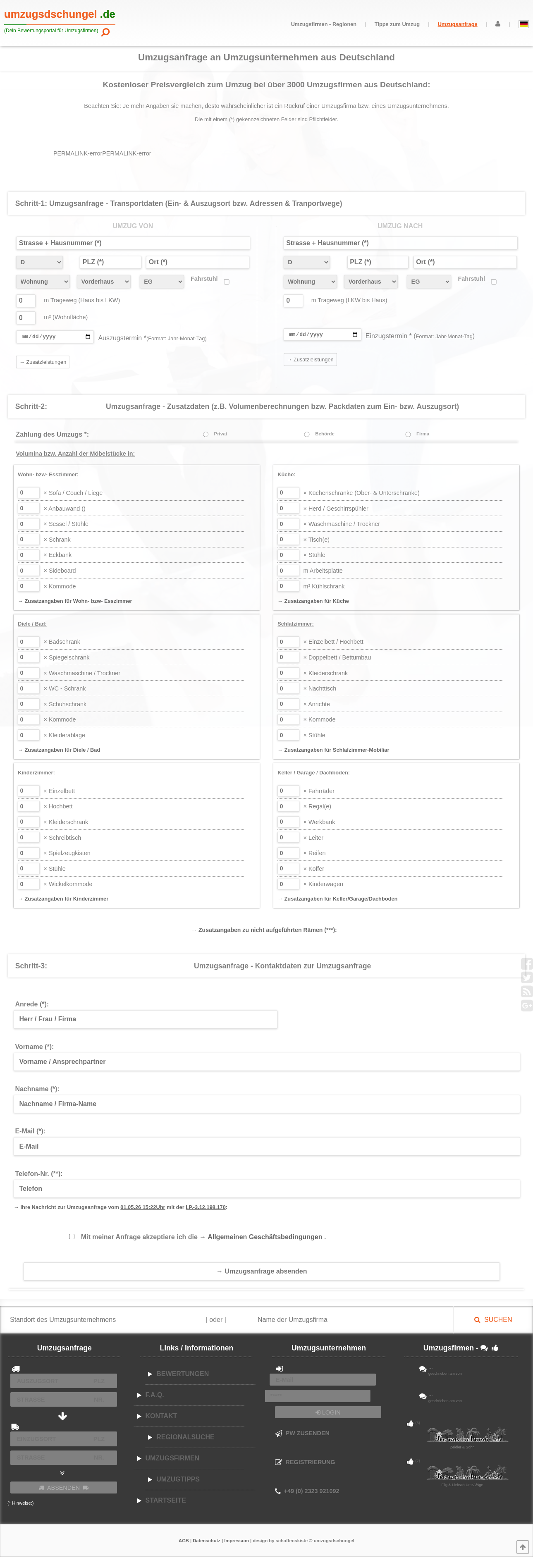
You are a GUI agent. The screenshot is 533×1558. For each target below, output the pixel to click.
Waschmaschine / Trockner (342, 525)
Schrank (57, 541)
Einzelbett (59, 792)
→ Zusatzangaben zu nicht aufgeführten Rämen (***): (264, 931)
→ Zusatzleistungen (42, 363)
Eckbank (58, 556)
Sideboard (60, 572)
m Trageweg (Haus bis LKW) (82, 300)
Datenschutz (206, 1541)
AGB (184, 1541)
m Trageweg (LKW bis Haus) (349, 300)
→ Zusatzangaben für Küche (313, 602)
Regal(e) (318, 807)
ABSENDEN (63, 1489)
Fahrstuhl (204, 278)
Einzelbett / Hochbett (333, 643)
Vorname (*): (34, 1047)
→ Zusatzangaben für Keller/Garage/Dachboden (337, 900)
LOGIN (328, 1413)
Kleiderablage (64, 736)
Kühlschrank (324, 587)
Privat (220, 435)
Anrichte (317, 705)
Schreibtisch (62, 839)
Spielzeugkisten (67, 854)
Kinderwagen (323, 885)
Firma (422, 435)
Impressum (236, 1541)
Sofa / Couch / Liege (73, 494)
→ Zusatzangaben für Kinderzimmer (63, 900)
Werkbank (319, 823)
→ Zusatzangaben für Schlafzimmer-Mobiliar (333, 751)
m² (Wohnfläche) (66, 317)
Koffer (314, 870)
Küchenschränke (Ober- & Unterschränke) (362, 494)
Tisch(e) (317, 541)
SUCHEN (493, 1320)
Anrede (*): (32, 1005)
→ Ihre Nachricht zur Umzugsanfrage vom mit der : (120, 1208)
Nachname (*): (37, 1090)
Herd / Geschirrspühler (336, 510)
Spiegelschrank (67, 658)
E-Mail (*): (30, 1132)
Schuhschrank (65, 705)
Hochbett (58, 807)
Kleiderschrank (326, 674)
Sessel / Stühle (66, 525)
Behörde (325, 435)
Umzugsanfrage (458, 24)
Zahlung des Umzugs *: (52, 435)
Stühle (314, 556)
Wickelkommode (68, 885)
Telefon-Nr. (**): (38, 1174)
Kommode (60, 587)
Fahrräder (319, 792)
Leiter (313, 839)
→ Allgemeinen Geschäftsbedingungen (261, 1238)
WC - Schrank (65, 689)
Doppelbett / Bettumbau (337, 658)
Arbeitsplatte (323, 572)
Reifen (315, 854)
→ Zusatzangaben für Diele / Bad (59, 751)
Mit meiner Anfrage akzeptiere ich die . (203, 1238)
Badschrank (62, 643)
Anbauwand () (65, 510)
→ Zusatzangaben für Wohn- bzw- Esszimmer (75, 602)
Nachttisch (320, 689)
